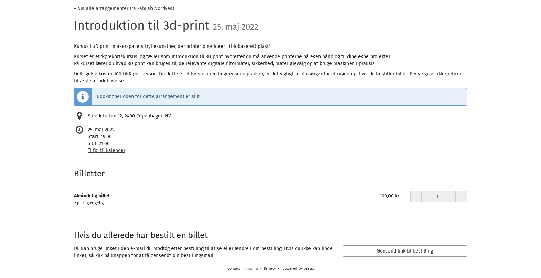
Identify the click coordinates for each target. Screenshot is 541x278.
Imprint (252, 268)
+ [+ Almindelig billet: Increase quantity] (461, 196)
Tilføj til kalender (106, 150)
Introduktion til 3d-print (166, 26)
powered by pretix (298, 268)
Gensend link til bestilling (405, 251)
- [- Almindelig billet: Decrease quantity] (416, 196)
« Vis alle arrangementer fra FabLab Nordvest (124, 8)
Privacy (270, 268)
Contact (233, 268)
